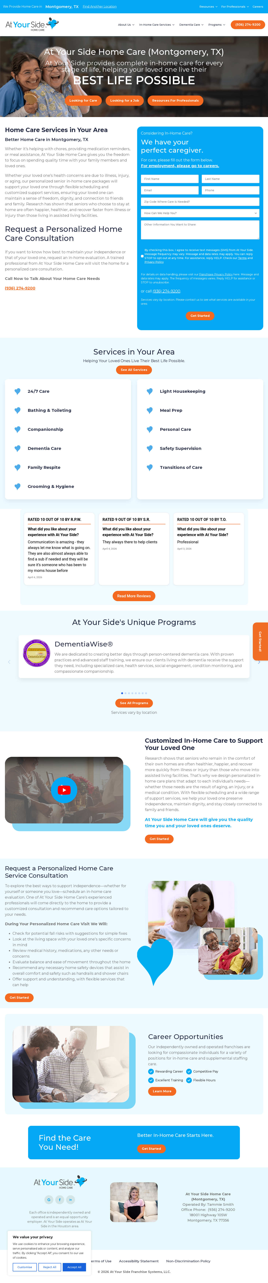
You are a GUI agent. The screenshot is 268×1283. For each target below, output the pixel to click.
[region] (49, 1253)
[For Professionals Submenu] (248, 6)
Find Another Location (100, 6)
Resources (206, 6)
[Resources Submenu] (216, 6)
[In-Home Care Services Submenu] (173, 25)
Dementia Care (189, 24)
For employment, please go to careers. (180, 165)
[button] (259, 662)
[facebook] (59, 1199)
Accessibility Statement (139, 1261)
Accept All (74, 1267)
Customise (24, 1267)
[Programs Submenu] (224, 25)
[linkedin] (70, 1199)
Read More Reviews (134, 596)
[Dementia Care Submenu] (202, 25)
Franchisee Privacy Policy (216, 274)
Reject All (49, 1267)
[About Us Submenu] (133, 25)
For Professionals (233, 6)
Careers (258, 6)
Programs (215, 24)
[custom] (48, 1199)
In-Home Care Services (155, 24)
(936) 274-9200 (20, 288)
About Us (124, 24)
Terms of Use (100, 1261)
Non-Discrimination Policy (188, 1261)
